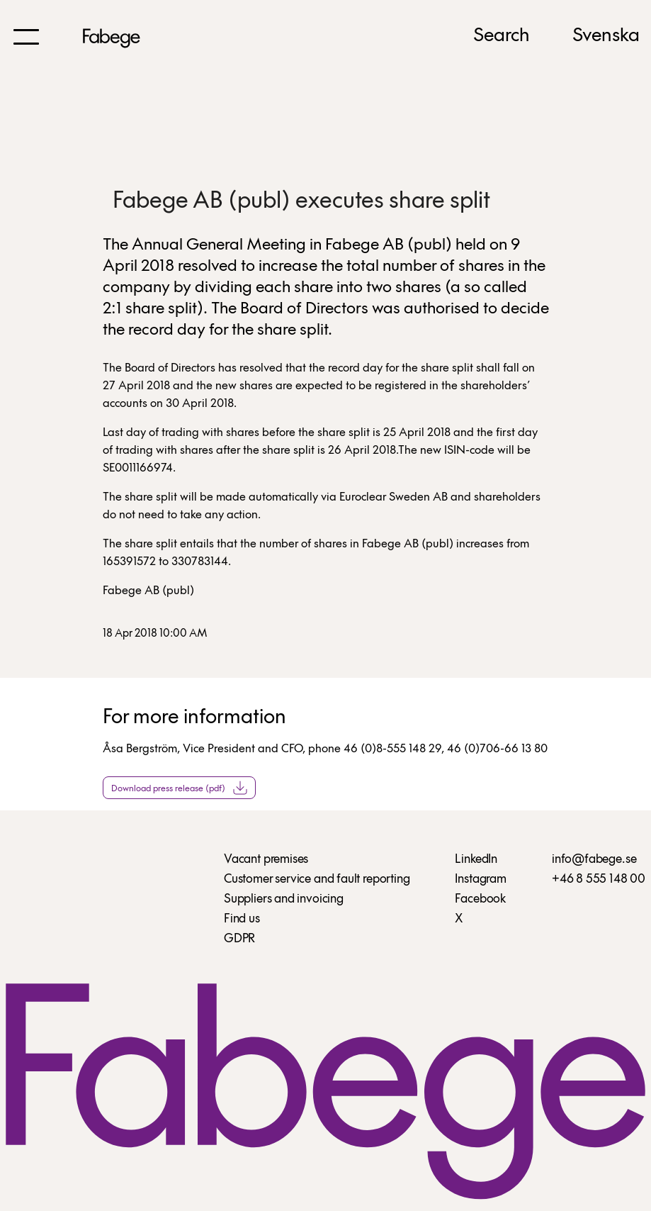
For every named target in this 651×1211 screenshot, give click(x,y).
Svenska (606, 36)
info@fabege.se (594, 859)
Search (501, 36)
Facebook (480, 899)
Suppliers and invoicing (284, 899)
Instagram (480, 879)
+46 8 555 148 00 (598, 879)
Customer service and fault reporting (317, 879)
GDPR (239, 939)
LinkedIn (476, 859)
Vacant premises (266, 859)
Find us (242, 919)
